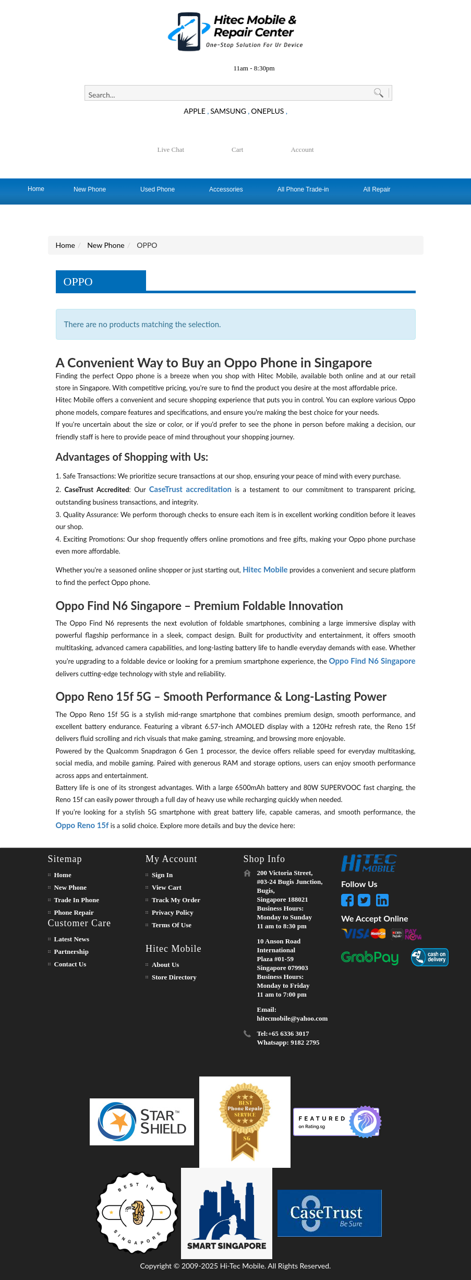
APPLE (195, 110)
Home (65, 245)
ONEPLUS (267, 110)
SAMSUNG (228, 110)
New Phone (105, 245)
